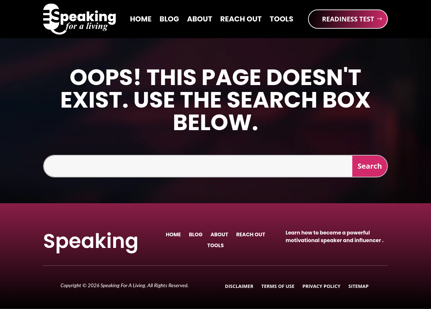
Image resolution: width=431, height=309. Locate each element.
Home (141, 20)
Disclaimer (239, 286)
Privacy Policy (322, 286)
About (199, 20)
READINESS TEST (348, 19)
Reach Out (241, 20)
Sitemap (358, 286)
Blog (169, 20)
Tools (281, 20)
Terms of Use (277, 286)
